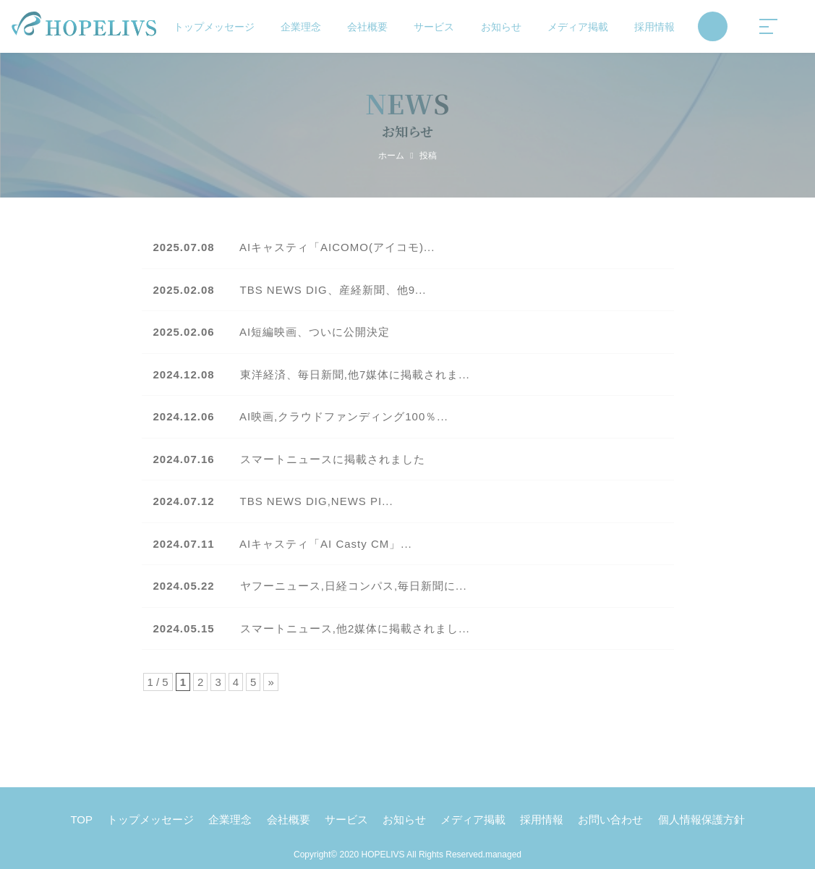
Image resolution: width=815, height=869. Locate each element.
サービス (434, 27)
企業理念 (301, 27)
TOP (81, 819)
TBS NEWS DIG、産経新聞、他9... (290, 290)
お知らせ (501, 27)
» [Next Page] (270, 682)
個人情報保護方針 (701, 819)
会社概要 (367, 27)
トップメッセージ (214, 27)
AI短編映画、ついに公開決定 (272, 332)
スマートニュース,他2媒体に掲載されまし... (311, 628)
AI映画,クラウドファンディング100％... (300, 416)
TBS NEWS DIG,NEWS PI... (273, 501)
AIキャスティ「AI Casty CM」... (282, 544)
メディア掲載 (577, 27)
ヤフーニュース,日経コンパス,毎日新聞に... (310, 586)
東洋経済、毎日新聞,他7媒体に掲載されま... (311, 374)
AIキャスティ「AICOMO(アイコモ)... (294, 247)
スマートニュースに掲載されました (289, 459)
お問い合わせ (610, 819)
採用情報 (654, 27)
